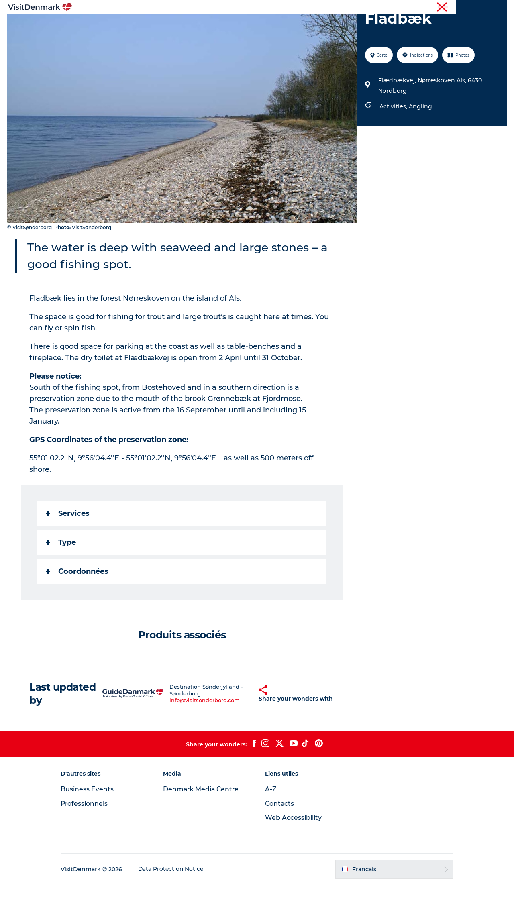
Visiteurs (430, 7)
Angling (420, 144)
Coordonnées (77, 609)
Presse (498, 7)
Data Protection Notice (178, 907)
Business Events (93, 827)
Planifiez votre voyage (356, 26)
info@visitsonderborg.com (192, 738)
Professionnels (465, 7)
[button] (243, 731)
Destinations (192, 26)
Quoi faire (238, 26)
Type (61, 580)
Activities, (393, 144)
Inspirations (142, 26)
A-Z (271, 827)
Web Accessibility (293, 856)
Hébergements (288, 26)
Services (68, 551)
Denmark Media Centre (205, 827)
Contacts (280, 842)
